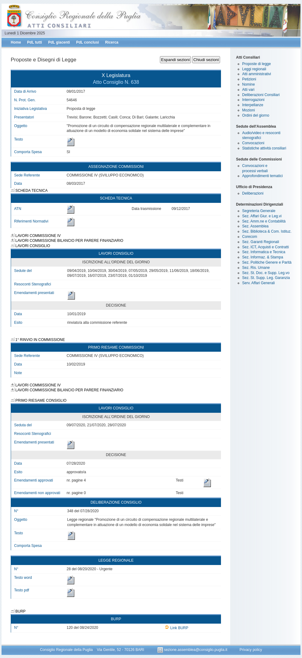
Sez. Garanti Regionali (260, 242)
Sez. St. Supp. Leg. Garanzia (266, 278)
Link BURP (176, 628)
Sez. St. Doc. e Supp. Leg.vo (265, 273)
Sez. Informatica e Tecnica (263, 252)
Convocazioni (253, 143)
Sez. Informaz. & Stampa (262, 257)
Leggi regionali (254, 69)
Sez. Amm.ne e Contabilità (263, 221)
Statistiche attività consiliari (264, 148)
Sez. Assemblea (255, 226)
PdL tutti (34, 42)
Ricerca (111, 42)
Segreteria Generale (258, 211)
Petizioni (249, 79)
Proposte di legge (256, 64)
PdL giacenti (59, 42)
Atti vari (248, 89)
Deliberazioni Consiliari (261, 95)
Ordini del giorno (255, 115)
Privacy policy (250, 650)
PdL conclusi (87, 42)
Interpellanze (252, 105)
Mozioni (248, 110)
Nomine (248, 84)
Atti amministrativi (256, 74)
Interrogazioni (253, 100)
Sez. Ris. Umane (256, 267)
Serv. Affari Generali (258, 283)
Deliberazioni (252, 193)
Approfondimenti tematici (262, 176)
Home (16, 42)
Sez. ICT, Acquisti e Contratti (265, 247)
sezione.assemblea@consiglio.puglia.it (192, 650)
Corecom (249, 236)
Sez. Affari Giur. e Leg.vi (262, 216)
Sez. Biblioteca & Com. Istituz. (267, 231)
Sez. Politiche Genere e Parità (267, 262)
